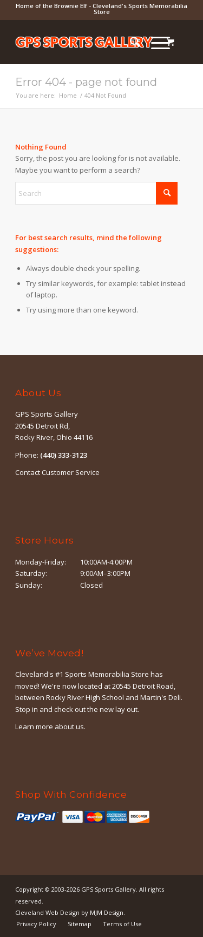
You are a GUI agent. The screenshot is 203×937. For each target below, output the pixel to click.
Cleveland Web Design (47, 912)
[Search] (129, 42)
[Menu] (155, 42)
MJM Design (106, 912)
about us (69, 726)
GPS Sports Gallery (108, 889)
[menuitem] (129, 42)
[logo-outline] (84, 42)
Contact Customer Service (57, 472)
